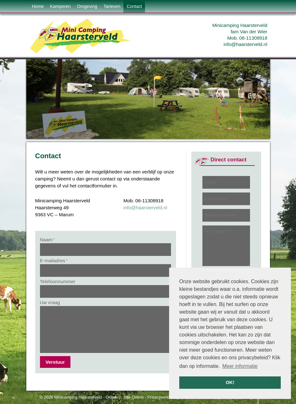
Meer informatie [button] (240, 366)
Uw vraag (50, 302)
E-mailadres (54, 260)
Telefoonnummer (58, 281)
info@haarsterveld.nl (245, 44)
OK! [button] (230, 382)
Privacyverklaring (163, 397)
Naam (47, 239)
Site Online (133, 397)
